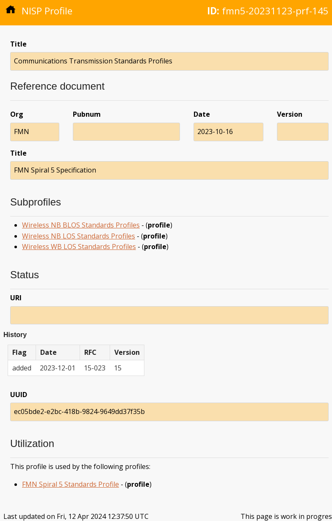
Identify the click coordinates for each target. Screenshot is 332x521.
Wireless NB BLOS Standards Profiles (81, 225)
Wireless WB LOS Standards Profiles (79, 246)
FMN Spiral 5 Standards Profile (70, 484)
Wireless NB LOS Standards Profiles (78, 236)
